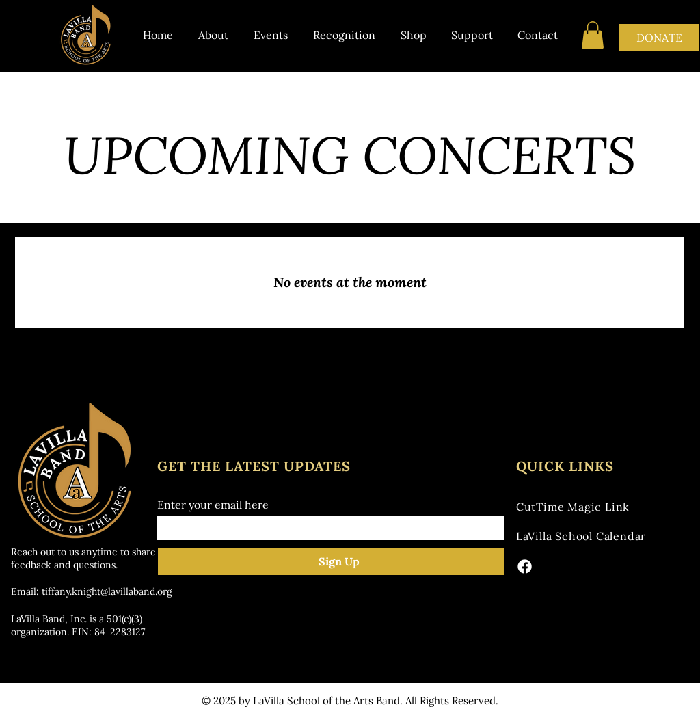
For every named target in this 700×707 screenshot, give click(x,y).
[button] (592, 35)
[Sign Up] (339, 562)
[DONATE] (659, 37)
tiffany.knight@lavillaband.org (107, 591)
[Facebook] (524, 566)
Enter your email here (213, 504)
